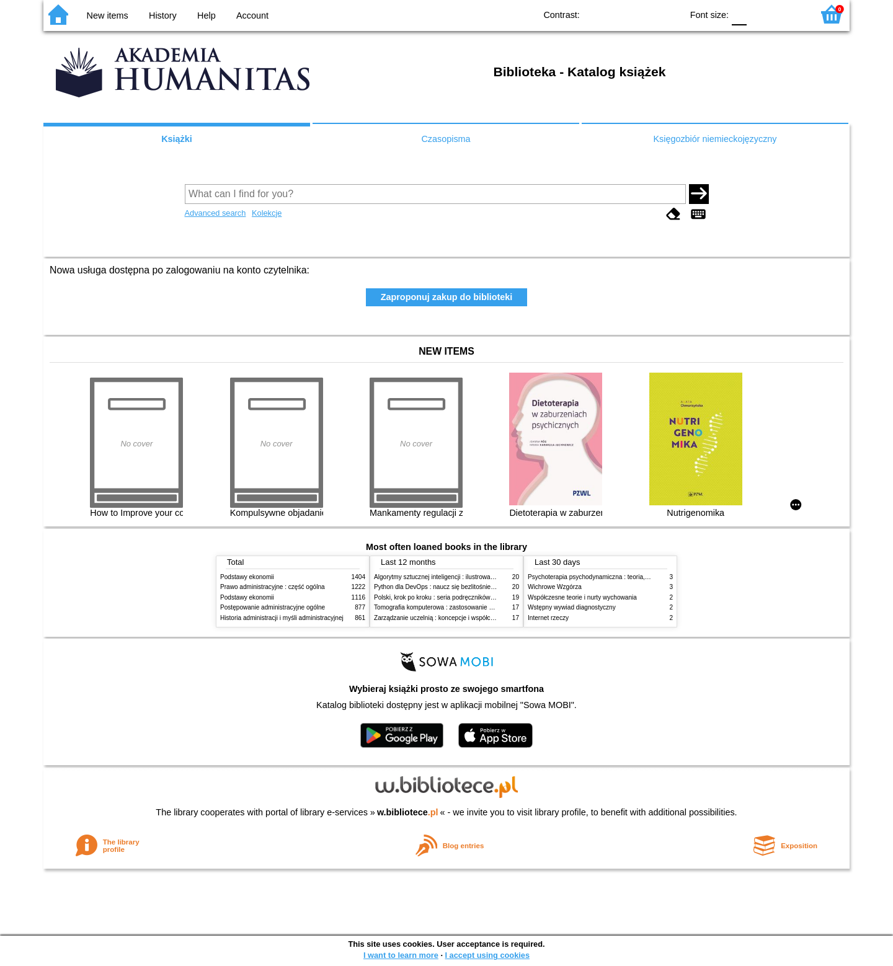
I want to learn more (400, 955)
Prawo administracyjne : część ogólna (272, 586)
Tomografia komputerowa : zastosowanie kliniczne (443, 607)
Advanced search (215, 213)
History (163, 15)
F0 (739, 14)
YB (644, 14)
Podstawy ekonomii (247, 577)
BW (619, 14)
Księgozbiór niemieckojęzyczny (714, 139)
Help (206, 15)
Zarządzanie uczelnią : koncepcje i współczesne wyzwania (455, 617)
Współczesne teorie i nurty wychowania (582, 597)
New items (107, 15)
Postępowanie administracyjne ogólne (272, 607)
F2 (789, 14)
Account (252, 15)
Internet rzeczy (548, 617)
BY (668, 14)
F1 (760, 14)
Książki (176, 139)
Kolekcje (267, 213)
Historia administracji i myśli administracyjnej (282, 617)
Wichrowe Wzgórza (555, 586)
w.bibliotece (407, 812)
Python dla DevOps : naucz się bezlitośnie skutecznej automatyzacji (468, 586)
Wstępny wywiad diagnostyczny (572, 607)
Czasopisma (445, 139)
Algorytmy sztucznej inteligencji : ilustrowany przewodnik (452, 577)
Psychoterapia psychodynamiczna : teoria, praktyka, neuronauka (617, 577)
